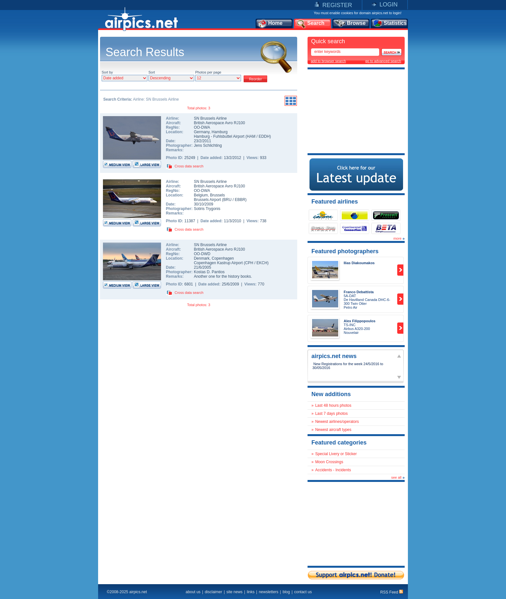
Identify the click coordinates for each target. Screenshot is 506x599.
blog (286, 592)
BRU (227, 199)
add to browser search (328, 61)
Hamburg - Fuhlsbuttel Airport (220, 136)
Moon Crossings (329, 462)
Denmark (202, 258)
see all (396, 477)
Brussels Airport (207, 199)
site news (235, 592)
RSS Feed (391, 592)
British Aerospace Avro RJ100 (219, 123)
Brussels (217, 195)
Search (310, 23)
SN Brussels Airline (210, 118)
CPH (249, 263)
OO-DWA (202, 127)
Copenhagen (223, 258)
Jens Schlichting (208, 145)
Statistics (390, 23)
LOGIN (389, 4)
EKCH (262, 263)
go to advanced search (383, 61)
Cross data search (189, 166)
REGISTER (337, 5)
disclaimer (213, 592)
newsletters (268, 592)
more (397, 238)
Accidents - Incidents (333, 470)
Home (270, 23)
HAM (251, 136)
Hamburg (220, 132)
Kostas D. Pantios (209, 272)
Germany (201, 132)
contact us (303, 592)
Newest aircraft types (333, 429)
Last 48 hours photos (333, 405)
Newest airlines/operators (337, 421)
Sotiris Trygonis (207, 208)
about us (193, 592)
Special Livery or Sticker (336, 454)
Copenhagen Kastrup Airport (218, 263)
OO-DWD (202, 254)
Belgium (201, 195)
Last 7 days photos (331, 413)
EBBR (240, 199)
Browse (350, 23)
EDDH (263, 136)
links (251, 592)
